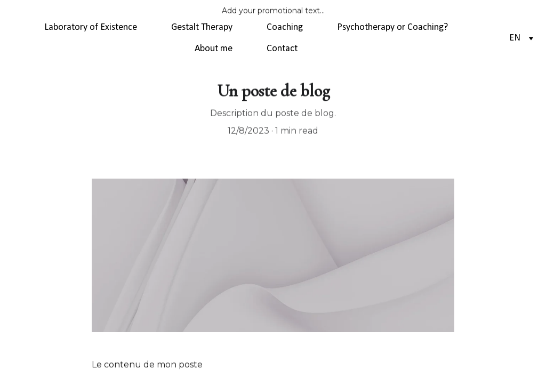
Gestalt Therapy (201, 27)
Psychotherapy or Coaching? (392, 27)
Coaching (285, 27)
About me (213, 49)
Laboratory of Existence (90, 27)
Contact (282, 49)
